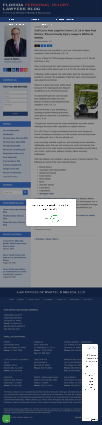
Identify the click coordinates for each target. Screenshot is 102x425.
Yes (54, 218)
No (46, 218)
